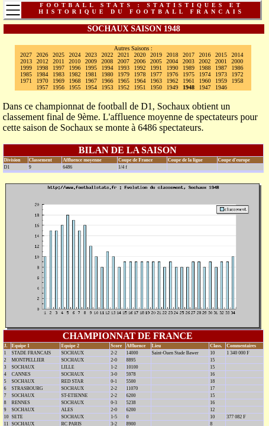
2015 (221, 54)
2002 (204, 61)
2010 (74, 61)
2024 (75, 54)
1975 (189, 74)
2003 (189, 61)
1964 (140, 81)
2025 (58, 54)
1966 (108, 81)
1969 (58, 81)
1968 (75, 81)
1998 (42, 67)
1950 (156, 87)
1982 (75, 74)
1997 (58, 67)
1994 (108, 67)
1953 (108, 87)
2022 (108, 54)
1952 (123, 87)
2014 (238, 54)
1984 (42, 74)
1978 (140, 74)
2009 (91, 61)
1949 (173, 87)
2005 (156, 61)
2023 (91, 54)
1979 (123, 74)
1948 (189, 87)
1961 (189, 81)
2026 (42, 54)
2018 (173, 54)
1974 (205, 74)
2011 (58, 61)
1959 (221, 81)
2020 (140, 54)
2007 (123, 61)
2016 (205, 54)
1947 (205, 87)
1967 (91, 81)
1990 (173, 67)
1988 (205, 67)
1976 (173, 74)
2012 (42, 61)
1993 (123, 67)
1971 (26, 81)
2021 (123, 54)
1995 (91, 67)
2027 (26, 54)
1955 (75, 87)
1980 (108, 74)
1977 (156, 74)
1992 (140, 67)
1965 (123, 81)
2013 (26, 61)
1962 (173, 81)
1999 (26, 67)
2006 (139, 61)
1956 (58, 87)
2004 (172, 61)
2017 (189, 54)
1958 (238, 81)
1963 (156, 81)
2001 (221, 61)
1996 (75, 67)
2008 (107, 61)
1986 (238, 67)
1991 (156, 67)
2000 (237, 61)
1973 (221, 74)
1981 (91, 74)
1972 (238, 74)
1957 (42, 87)
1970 (42, 81)
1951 (140, 87)
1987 (221, 67)
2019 (156, 54)
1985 (26, 74)
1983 (58, 74)
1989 (189, 67)
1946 (221, 87)
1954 (91, 87)
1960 (205, 81)
